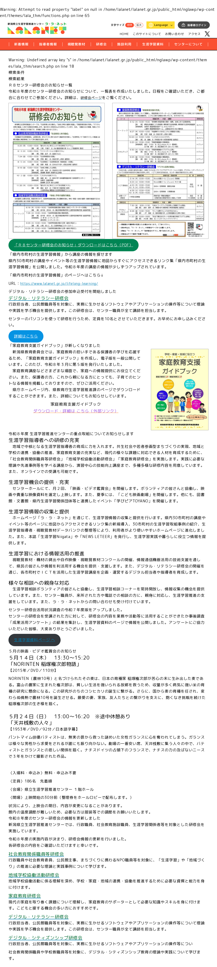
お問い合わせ (174, 34)
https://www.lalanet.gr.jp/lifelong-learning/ (63, 284)
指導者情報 (48, 44)
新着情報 (21, 44)
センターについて (188, 44)
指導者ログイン (196, 25)
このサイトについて (147, 34)
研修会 (101, 44)
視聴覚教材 (77, 44)
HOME (124, 34)
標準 (129, 25)
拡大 (139, 25)
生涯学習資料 (153, 44)
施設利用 (124, 44)
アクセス (194, 34)
